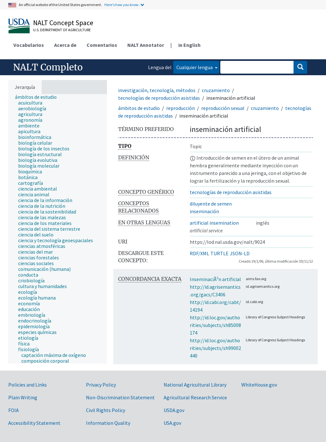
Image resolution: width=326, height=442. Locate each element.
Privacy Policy (101, 384)
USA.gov (172, 423)
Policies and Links (27, 384)
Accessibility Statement (34, 423)
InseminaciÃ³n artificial (215, 279)
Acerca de (65, 45)
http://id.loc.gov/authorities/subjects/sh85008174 (215, 325)
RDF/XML (199, 253)
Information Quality (108, 423)
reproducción (180, 108)
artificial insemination (214, 223)
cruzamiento (216, 90)
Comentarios (102, 45)
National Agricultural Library (195, 384)
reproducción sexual (222, 108)
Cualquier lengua (195, 67)
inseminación (204, 211)
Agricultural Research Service (195, 397)
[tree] (57, 229)
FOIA (13, 410)
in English (189, 45)
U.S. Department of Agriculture (62, 29)
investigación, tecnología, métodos (156, 90)
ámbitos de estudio (139, 108)
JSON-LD (240, 253)
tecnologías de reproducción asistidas (159, 98)
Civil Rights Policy (105, 410)
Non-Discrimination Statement (120, 397)
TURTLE (219, 253)
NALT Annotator (145, 45)
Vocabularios (28, 45)
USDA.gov (174, 410)
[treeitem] (38, 97)
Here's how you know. (121, 4)
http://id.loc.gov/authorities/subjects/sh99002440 (215, 348)
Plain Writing (22, 397)
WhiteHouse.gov (259, 384)
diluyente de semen (211, 203)
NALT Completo (48, 67)
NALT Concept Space (63, 22)
